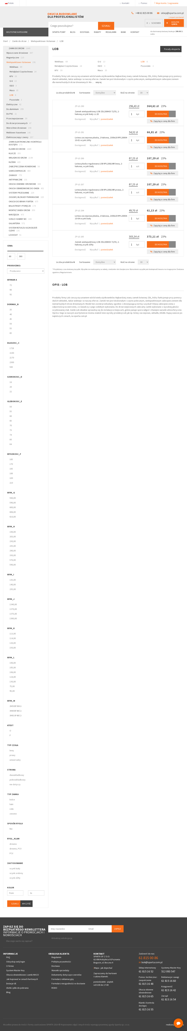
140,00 (13, 584)
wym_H (11, 526)
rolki (12, 809)
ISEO (13, 85)
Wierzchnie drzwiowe (18, 127)
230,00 (13, 541)
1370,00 (13, 609)
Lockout (15, 234)
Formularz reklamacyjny (63, 979)
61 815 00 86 (148, 957)
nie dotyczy (15, 784)
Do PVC (11, 113)
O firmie (10, 966)
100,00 (13, 531)
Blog (72, 32)
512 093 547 (168, 971)
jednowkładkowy (18, 779)
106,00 (13, 672)
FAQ (8, 957)
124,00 (13, 676)
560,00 (13, 498)
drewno (13, 844)
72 (11, 285)
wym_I (10, 574)
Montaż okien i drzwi (22, 210)
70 (11, 425)
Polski (10, 3)
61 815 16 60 (168, 981)
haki (11, 804)
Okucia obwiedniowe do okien (26, 188)
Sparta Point (58, 32)
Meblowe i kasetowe (18, 132)
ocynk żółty (15, 877)
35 (11, 309)
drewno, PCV (15, 848)
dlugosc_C (13, 343)
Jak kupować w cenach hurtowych (22, 979)
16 (11, 382)
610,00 (13, 516)
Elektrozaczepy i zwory (19, 137)
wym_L (10, 657)
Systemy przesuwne (21, 192)
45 (11, 319)
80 (11, 439)
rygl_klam (13, 838)
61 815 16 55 (146, 1009)
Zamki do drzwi (19, 48)
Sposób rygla (15, 823)
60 (11, 416)
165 (11, 459)
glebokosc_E (14, 401)
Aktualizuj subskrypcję (61, 938)
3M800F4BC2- (16, 710)
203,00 (13, 536)
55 (11, 328)
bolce (12, 799)
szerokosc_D (14, 377)
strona (11, 769)
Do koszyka (158, 114)
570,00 (13, 560)
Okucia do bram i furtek (23, 201)
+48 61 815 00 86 (144, 13)
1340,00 (13, 604)
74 (11, 434)
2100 (12, 352)
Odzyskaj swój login (15, 961)
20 (11, 386)
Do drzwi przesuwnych (18, 123)
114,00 (13, 638)
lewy (12, 750)
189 (11, 478)
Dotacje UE (11, 983)
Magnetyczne (15, 57)
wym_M (11, 701)
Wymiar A (12, 279)
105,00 (13, 667)
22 (11, 391)
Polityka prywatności (61, 961)
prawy (12, 755)
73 (11, 430)
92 (11, 294)
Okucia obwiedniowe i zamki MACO (22, 974)
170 (11, 464)
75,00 (12, 686)
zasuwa (13, 813)
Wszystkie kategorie (17, 32)
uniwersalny (15, 759)
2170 (12, 357)
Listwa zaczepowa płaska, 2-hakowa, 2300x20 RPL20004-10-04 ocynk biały (101, 217)
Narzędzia (16, 214)
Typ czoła (12, 745)
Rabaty (97, 32)
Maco (14, 90)
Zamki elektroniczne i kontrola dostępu (25, 143)
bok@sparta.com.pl (151, 962)
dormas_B (13, 304)
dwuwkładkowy (17, 775)
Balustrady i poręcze (22, 205)
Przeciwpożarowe (16, 118)
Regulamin (111, 32)
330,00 (13, 555)
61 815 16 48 (146, 984)
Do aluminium (14, 109)
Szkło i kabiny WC (20, 219)
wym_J (10, 599)
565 (11, 367)
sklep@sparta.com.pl (172, 13)
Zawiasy (15, 175)
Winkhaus (16, 66)
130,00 (13, 681)
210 (11, 482)
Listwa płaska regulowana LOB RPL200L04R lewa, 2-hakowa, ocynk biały (98, 165)
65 (11, 333)
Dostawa (84, 32)
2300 (12, 362)
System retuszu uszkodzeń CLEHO (23, 229)
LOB (13, 95)
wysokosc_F (14, 454)
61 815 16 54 (168, 999)
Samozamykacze (20, 170)
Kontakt (126, 3)
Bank (123, 32)
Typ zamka (13, 794)
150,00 (13, 647)
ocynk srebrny (16, 873)
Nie (11, 828)
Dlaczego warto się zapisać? (19, 941)
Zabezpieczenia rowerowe (24, 166)
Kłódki (15, 162)
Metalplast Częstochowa (23, 71)
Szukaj (106, 25)
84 (11, 444)
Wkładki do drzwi (21, 157)
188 (11, 473)
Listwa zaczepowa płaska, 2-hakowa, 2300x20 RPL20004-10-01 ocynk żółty (101, 139)
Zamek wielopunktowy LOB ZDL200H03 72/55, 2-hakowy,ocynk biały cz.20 (97, 112)
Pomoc (143, 3)
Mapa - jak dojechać (103, 967)
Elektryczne (13, 104)
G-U (13, 81)
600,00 (13, 507)
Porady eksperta (172, 49)
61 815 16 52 (146, 971)
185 (11, 468)
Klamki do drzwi (20, 149)
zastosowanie (15, 863)
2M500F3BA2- (16, 706)
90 (11, 289)
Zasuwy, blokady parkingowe (26, 197)
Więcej (98, 82)
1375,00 (13, 613)
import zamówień (176, 17)
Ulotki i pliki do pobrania (17, 987)
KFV (13, 76)
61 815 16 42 (168, 990)
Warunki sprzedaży (60, 970)
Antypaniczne (18, 179)
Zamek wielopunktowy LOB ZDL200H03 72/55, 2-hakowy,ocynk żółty (97, 243)
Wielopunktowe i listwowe (21, 62)
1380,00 (13, 618)
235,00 (13, 545)
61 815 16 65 (146, 996)
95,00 (12, 691)
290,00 (13, 550)
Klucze (15, 153)
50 (11, 323)
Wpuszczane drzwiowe (19, 52)
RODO (54, 987)
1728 (12, 348)
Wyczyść (26, 903)
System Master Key (15, 970)
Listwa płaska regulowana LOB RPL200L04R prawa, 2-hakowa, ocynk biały (99, 191)
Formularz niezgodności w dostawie (68, 983)
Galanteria (17, 223)
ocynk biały (15, 868)
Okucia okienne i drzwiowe (25, 184)
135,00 (13, 579)
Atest (10, 725)
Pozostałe (16, 99)
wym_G (11, 492)
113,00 (13, 633)
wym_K (11, 628)
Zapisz (117, 928)
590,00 (13, 502)
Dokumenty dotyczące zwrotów (66, 974)
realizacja (170, 1024)
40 (11, 314)
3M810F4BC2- (16, 715)
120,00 (13, 643)
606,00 (13, 512)
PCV (11, 853)
